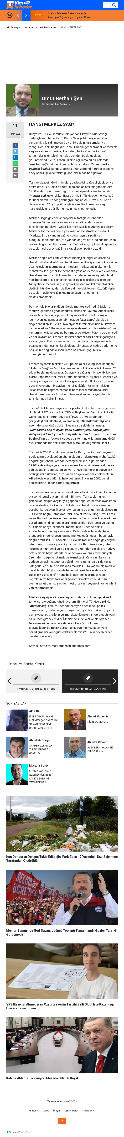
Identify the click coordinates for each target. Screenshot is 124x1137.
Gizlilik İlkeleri (71, 1110)
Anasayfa (34, 1110)
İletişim (57, 1110)
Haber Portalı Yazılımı (23, 1132)
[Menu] (106, 5)
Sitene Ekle (88, 1110)
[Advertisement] (62, 56)
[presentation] (18, 15)
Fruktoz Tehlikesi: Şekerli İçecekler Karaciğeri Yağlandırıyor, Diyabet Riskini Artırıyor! (69, 15)
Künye (46, 1110)
